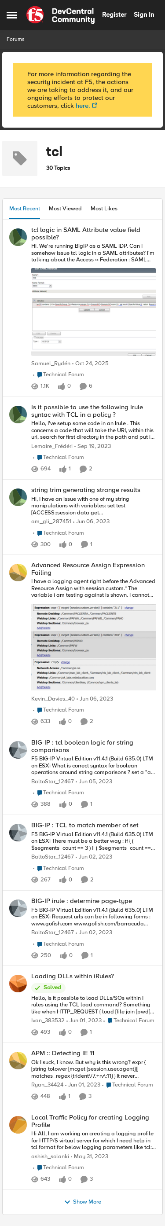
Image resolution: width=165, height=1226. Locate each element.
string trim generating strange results (85, 490)
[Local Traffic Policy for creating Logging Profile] (93, 1141)
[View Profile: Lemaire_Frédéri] (18, 414)
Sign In (144, 14)
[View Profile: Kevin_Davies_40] (18, 572)
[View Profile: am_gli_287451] (18, 497)
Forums (16, 39)
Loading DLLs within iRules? (72, 976)
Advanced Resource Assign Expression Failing (88, 569)
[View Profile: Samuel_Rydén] (18, 237)
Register (114, 14)
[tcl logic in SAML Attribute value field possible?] (93, 300)
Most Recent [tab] (24, 208)
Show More (82, 1202)
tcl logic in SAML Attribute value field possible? (85, 233)
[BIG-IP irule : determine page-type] (93, 917)
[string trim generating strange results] (93, 506)
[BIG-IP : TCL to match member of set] (93, 841)
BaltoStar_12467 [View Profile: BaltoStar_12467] (52, 781)
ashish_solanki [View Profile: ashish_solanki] (50, 1156)
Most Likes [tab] (104, 208)
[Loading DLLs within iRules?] (93, 1005)
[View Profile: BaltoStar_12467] (18, 750)
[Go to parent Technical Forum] (58, 374)
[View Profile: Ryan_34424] (18, 1060)
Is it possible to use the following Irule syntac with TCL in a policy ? (87, 411)
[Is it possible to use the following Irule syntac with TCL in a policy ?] (93, 430)
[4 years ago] (91, 521)
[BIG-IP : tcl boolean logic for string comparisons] (93, 766)
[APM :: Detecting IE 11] (93, 1069)
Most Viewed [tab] (65, 208)
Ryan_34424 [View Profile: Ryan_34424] (47, 1085)
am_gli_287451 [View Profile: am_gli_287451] (51, 521)
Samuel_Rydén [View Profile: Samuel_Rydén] (50, 363)
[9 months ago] (90, 363)
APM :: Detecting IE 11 (62, 1053)
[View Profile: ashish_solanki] (18, 1125)
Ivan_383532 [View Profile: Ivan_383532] (48, 1021)
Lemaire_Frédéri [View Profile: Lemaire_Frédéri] (52, 446)
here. (83, 106)
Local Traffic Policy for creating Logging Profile (90, 1121)
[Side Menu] (12, 15)
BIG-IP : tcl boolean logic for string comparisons (82, 746)
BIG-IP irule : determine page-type (81, 901)
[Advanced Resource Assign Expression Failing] (93, 636)
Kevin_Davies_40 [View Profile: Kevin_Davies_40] (53, 699)
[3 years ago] (92, 446)
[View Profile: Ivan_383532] (18, 983)
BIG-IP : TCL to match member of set (85, 825)
